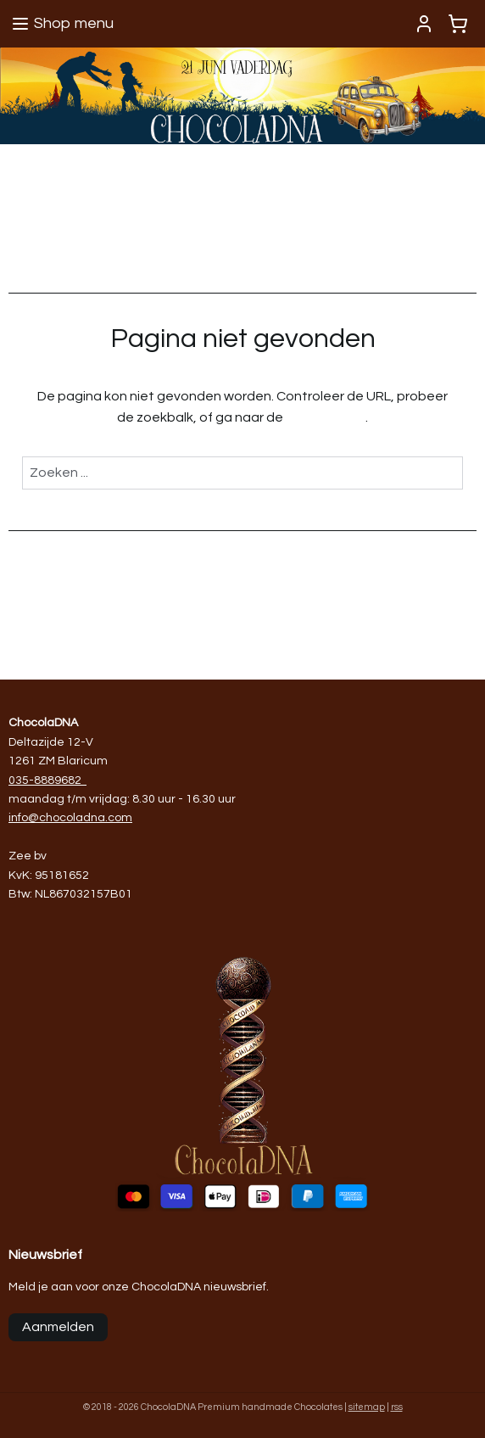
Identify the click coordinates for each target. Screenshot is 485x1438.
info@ (23, 818)
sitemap (366, 1407)
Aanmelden (58, 1327)
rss (397, 1407)
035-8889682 (44, 780)
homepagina (325, 418)
